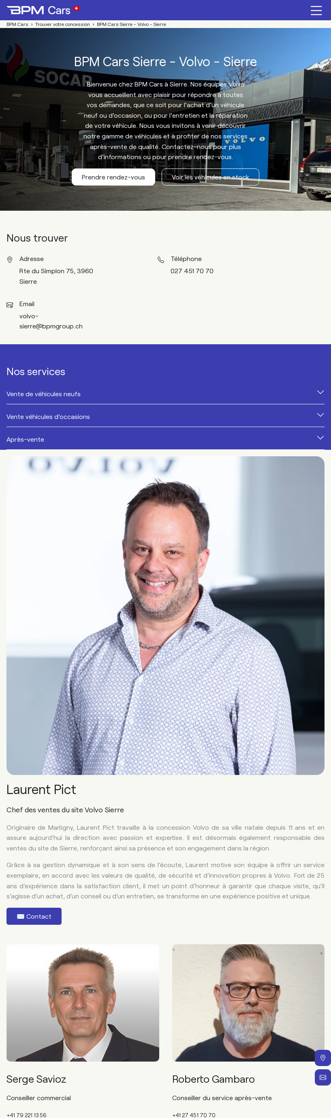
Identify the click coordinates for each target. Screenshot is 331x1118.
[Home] (42, 10)
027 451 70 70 (192, 270)
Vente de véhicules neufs (43, 393)
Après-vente (25, 439)
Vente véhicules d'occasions (48, 416)
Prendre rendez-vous (113, 177)
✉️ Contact (34, 916)
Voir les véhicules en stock (210, 177)
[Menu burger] (316, 10)
